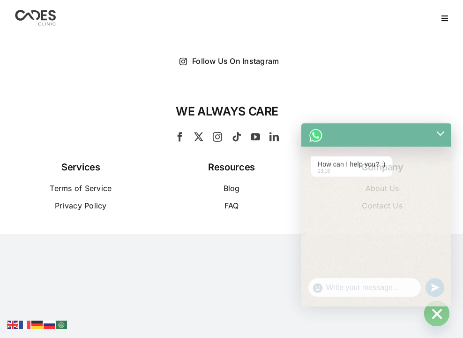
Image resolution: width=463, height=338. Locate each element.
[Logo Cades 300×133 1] (36, 12)
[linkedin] (274, 137)
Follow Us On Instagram (229, 61)
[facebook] (180, 137)
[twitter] (198, 137)
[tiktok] (236, 137)
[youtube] (255, 137)
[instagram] (217, 137)
